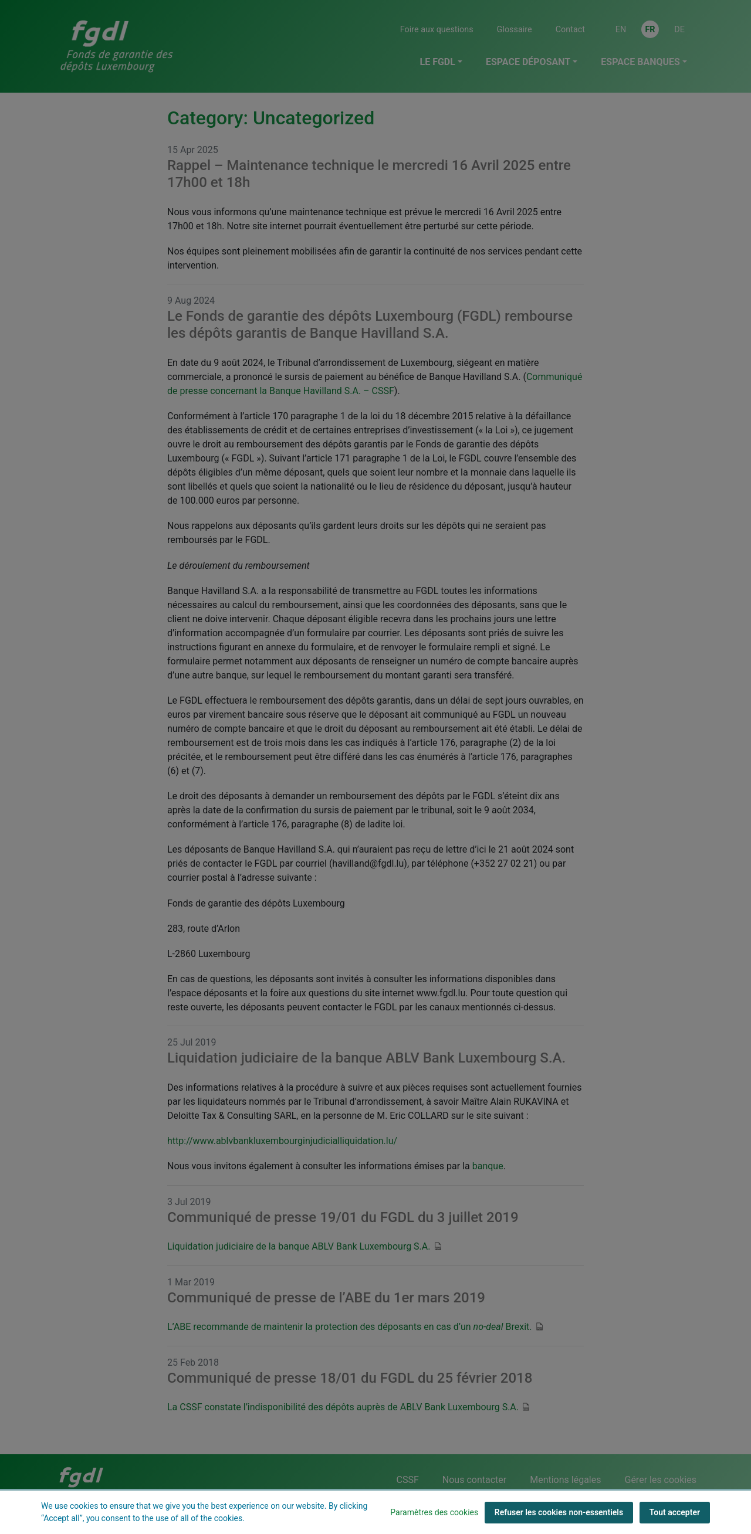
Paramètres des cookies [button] (434, 1512)
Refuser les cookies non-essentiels (559, 1512)
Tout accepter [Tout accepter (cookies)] (674, 1512)
